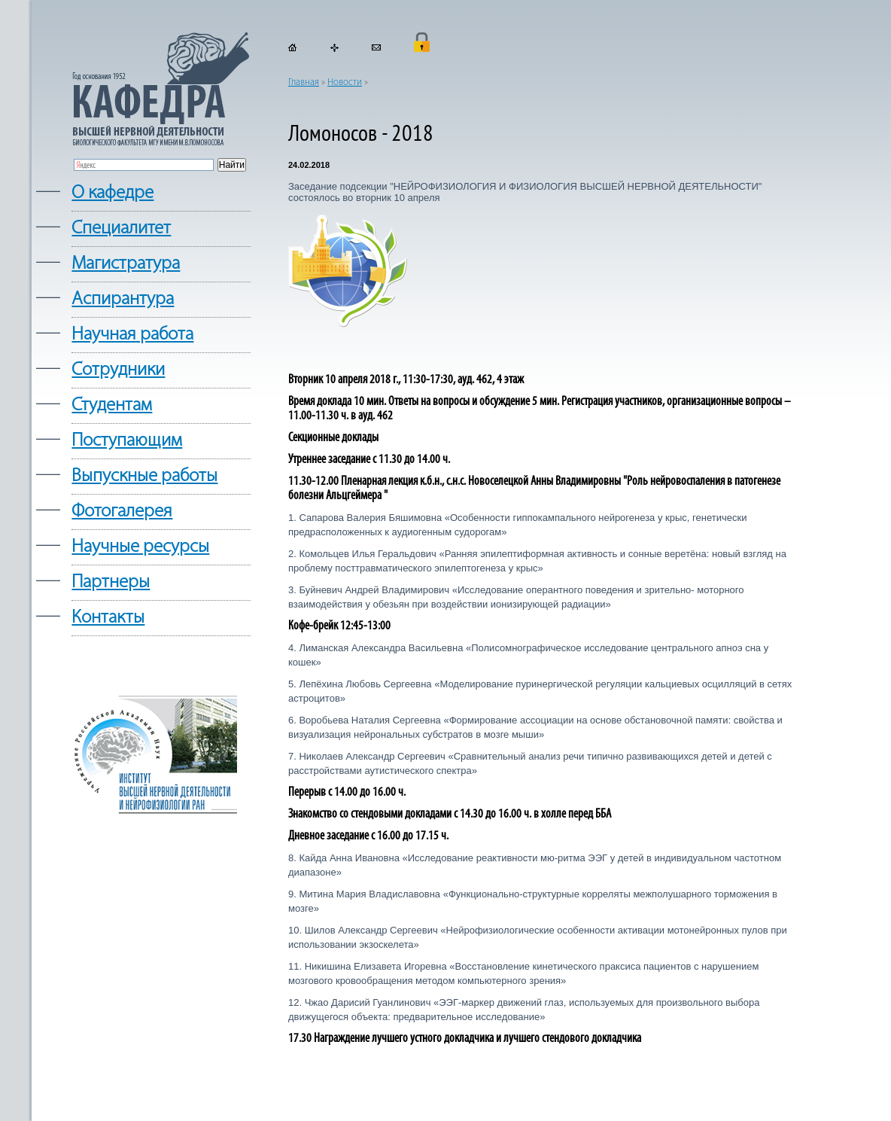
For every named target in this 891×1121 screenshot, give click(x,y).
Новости (344, 82)
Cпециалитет (121, 228)
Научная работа (132, 334)
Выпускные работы (144, 476)
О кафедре (112, 193)
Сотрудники (118, 370)
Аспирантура (122, 299)
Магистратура (125, 263)
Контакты (107, 617)
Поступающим (126, 440)
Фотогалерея (121, 511)
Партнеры (110, 582)
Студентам (111, 405)
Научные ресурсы (140, 547)
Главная (303, 82)
